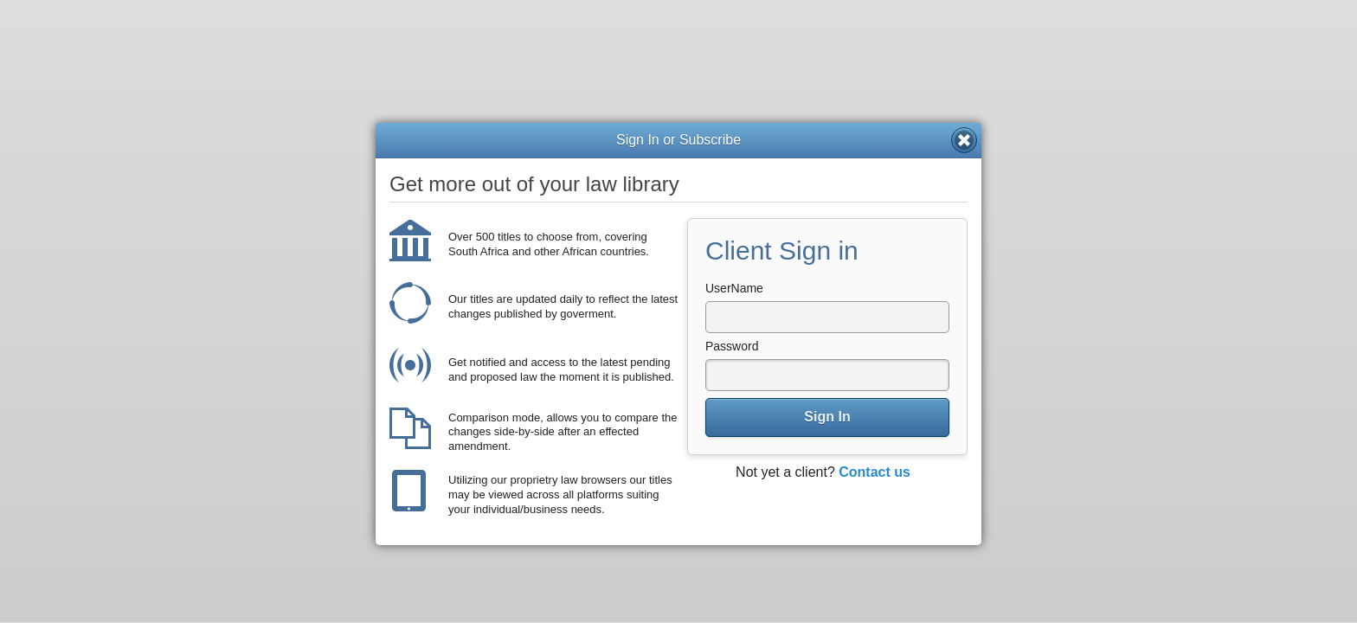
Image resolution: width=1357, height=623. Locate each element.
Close (964, 140)
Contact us (874, 472)
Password (731, 346)
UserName (734, 288)
